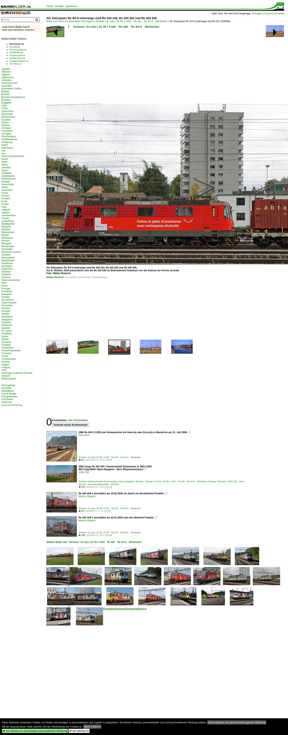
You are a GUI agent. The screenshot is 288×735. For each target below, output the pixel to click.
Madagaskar (8, 223)
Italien (4, 164)
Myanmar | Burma (11, 252)
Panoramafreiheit (10, 280)
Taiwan (5, 339)
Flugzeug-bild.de (17, 55)
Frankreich (7, 131)
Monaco (5, 240)
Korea (4, 192)
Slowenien (6, 325)
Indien (4, 145)
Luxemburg (7, 221)
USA (3, 370)
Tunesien (6, 353)
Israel (4, 161)
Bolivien (5, 94)
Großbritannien (9, 139)
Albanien (6, 71)
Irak (3, 150)
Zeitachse (6, 402)
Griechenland (8, 136)
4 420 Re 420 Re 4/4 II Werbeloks (146, 21)
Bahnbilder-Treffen (11, 88)
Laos (4, 207)
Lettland (5, 209)
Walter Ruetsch (55, 277)
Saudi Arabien (9, 302)
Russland (6, 294)
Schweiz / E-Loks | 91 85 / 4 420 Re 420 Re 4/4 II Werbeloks (116, 26)
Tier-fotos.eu (15, 64)
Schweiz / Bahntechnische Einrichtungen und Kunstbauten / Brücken (111, 481)
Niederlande (8, 260)
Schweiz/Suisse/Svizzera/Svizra (124, 609)
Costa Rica (7, 111)
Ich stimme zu (79, 730)
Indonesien (7, 147)
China (4, 108)
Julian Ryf (84, 472)
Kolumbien (7, 190)
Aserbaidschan (9, 83)
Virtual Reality (8, 393)
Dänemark (6, 114)
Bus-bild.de (14, 47)
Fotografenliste (9, 396)
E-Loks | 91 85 (115, 21)
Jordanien (6, 173)
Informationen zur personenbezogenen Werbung (237, 722)
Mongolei (6, 243)
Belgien (5, 91)
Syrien (4, 336)
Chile (4, 105)
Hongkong (6, 142)
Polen (4, 285)
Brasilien (6, 100)
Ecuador (5, 119)
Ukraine (5, 361)
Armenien (6, 80)
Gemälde (6, 388)
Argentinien (7, 77)
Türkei (4, 356)
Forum (49, 6)
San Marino (7, 299)
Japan (4, 170)
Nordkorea (7, 263)
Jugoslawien (8, 176)
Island (4, 159)
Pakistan (6, 271)
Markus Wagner (87, 496)
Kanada (5, 181)
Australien (6, 85)
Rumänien (6, 291)
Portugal (5, 288)
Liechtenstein (8, 215)
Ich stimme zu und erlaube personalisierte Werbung (35, 730)
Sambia (5, 297)
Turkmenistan (8, 359)
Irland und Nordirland (12, 156)
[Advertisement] (126, 67)
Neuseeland (7, 257)
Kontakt (59, 6)
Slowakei (6, 322)
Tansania (6, 342)
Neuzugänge (8, 385)
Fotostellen (7, 399)
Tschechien (7, 347)
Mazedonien (8, 232)
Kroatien (5, 198)
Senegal (5, 311)
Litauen (5, 218)
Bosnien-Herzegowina (13, 97)
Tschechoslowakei (11, 350)
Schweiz (100, 21)
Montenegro (7, 246)
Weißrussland (8, 378)
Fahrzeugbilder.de (18, 49)
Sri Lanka (6, 330)
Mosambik (6, 249)
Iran (3, 153)
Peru (3, 283)
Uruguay (5, 367)
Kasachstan (7, 184)
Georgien (6, 133)
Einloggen (257, 13)
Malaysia (6, 226)
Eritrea (4, 122)
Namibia (5, 254)
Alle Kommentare (78, 420)
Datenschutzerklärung (11, 405)
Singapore (6, 319)
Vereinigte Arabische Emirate (16, 373)
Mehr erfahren (92, 726)
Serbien (5, 314)
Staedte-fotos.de (17, 58)
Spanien (5, 328)
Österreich (6, 268)
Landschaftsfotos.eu (19, 61)
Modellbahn (7, 391)
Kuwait (5, 204)
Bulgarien (6, 102)
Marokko (6, 229)
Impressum (71, 6)
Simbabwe (7, 316)
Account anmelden (274, 13)
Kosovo (5, 195)
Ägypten (5, 69)
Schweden (7, 305)
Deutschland (8, 116)
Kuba (4, 201)
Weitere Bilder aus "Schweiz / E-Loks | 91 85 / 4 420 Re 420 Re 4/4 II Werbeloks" (94, 542)
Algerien (5, 74)
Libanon (5, 212)
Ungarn (5, 364)
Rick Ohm (84, 435)
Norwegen (6, 266)
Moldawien (7, 237)
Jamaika (5, 167)
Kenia (4, 187)
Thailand (6, 344)
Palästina (6, 274)
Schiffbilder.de (16, 52)
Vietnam (5, 375)
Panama (5, 277)
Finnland (6, 128)
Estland (5, 125)
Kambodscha (8, 178)
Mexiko (5, 235)
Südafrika (6, 333)
